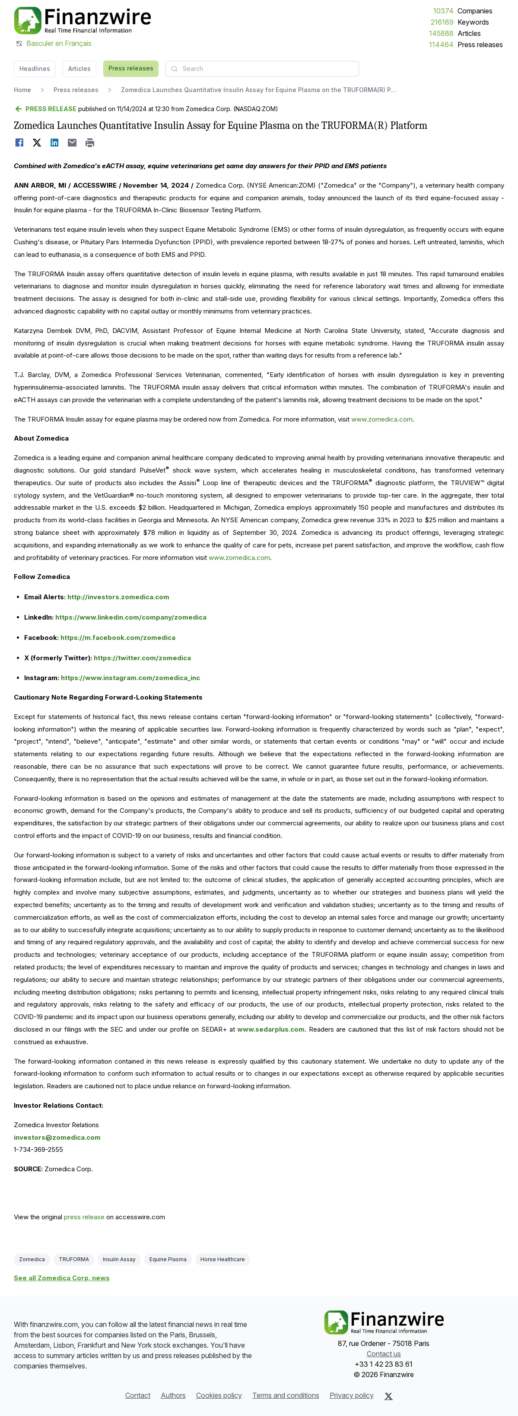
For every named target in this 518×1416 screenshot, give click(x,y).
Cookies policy (219, 1395)
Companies (475, 10)
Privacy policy (352, 1395)
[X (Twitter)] (388, 1396)
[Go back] (45, 109)
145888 (441, 33)
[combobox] (262, 69)
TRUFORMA (74, 1259)
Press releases (480, 44)
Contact (137, 1395)
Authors (173, 1395)
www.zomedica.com (382, 419)
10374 (443, 10)
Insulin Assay (119, 1259)
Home (22, 89)
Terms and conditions (285, 1395)
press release (84, 1217)
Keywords (473, 22)
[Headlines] (82, 21)
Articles (469, 33)
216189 (442, 22)
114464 (441, 44)
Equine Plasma (168, 1259)
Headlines (34, 68)
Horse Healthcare (222, 1259)
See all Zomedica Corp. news (62, 1278)
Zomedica (32, 1259)
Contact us (384, 1353)
